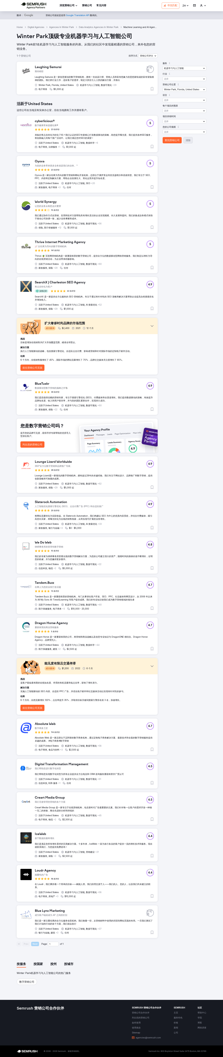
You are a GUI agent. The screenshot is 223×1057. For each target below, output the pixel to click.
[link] (87, 6)
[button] (185, 5)
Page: (44, 944)
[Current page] (53, 944)
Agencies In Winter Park (61, 27)
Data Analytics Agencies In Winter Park (99, 27)
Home (20, 27)
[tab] (21, 964)
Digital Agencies (36, 27)
